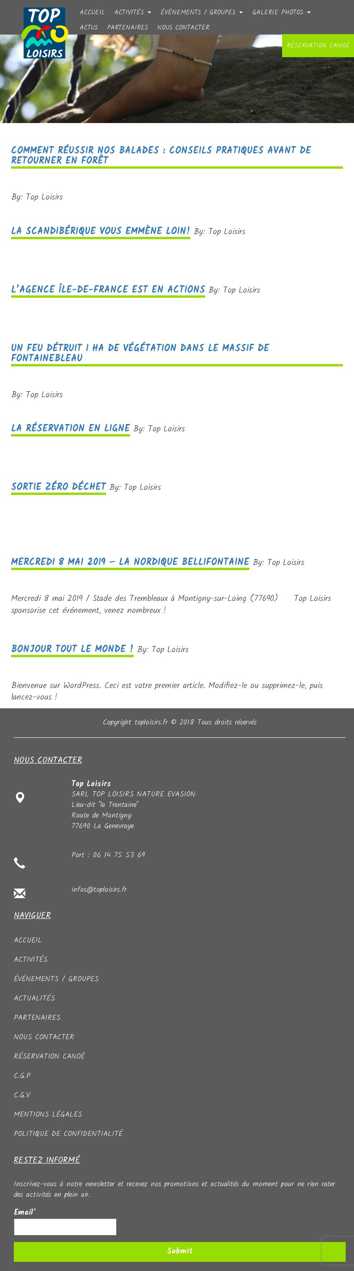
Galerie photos (281, 11)
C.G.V (22, 1095)
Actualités (34, 998)
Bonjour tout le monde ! (72, 649)
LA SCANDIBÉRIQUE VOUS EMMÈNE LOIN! (100, 231)
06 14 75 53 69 (119, 855)
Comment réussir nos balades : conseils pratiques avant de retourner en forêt (161, 156)
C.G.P (22, 1076)
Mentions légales (48, 1114)
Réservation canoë (318, 46)
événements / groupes (201, 11)
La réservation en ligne (70, 429)
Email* (65, 1222)
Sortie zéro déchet (58, 487)
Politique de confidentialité (68, 1134)
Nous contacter (183, 27)
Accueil (92, 11)
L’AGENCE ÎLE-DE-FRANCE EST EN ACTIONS (108, 290)
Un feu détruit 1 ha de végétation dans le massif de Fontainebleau (140, 353)
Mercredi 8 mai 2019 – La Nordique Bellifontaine (130, 562)
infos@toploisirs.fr (99, 889)
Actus (89, 27)
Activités (132, 11)
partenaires (127, 27)
